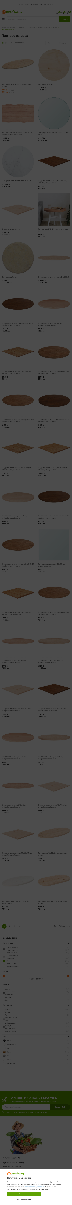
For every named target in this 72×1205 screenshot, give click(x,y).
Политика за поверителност (34, 1187)
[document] (36, 1185)
